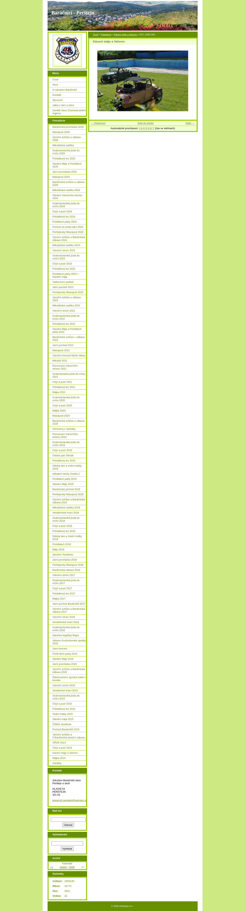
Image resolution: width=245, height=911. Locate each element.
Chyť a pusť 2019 (62, 450)
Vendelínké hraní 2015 (65, 690)
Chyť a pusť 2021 (62, 381)
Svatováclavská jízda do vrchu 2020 (66, 399)
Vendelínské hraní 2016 (66, 622)
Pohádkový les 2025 (64, 158)
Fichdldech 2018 (62, 544)
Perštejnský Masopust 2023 (68, 292)
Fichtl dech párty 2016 (65, 653)
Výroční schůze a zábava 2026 (67, 139)
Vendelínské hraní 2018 (66, 512)
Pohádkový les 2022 (64, 323)
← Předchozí (98, 123)
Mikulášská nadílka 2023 (66, 245)
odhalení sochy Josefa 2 (66, 473)
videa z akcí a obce (63, 105)
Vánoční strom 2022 (64, 310)
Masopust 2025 (61, 176)
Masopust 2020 (61, 415)
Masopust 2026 (61, 132)
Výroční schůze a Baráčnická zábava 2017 (69, 610)
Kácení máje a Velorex (125, 34)
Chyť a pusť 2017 (62, 588)
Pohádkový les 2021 (64, 387)
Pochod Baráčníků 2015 (66, 729)
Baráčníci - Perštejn (73, 13)
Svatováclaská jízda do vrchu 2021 (69, 375)
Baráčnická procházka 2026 (68, 126)
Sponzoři (58, 100)
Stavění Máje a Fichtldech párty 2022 (67, 330)
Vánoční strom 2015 (64, 685)
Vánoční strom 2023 (64, 250)
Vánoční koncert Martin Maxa (69, 355)
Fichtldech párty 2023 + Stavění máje (66, 275)
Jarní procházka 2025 (65, 171)
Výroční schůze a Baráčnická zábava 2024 (69, 239)
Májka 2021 (59, 392)
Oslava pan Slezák (63, 455)
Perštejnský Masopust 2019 (68, 494)
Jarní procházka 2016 (65, 664)
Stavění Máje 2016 (63, 658)
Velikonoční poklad (63, 281)
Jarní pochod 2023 (63, 287)
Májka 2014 (59, 758)
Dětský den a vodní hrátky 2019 (67, 467)
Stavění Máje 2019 (63, 484)
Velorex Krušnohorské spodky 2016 (69, 642)
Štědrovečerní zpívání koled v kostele (69, 679)
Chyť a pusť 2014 (62, 747)
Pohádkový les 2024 (64, 216)
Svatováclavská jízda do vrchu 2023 (66, 257)
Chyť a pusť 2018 (62, 525)
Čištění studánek (62, 724)
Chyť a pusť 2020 (62, 405)
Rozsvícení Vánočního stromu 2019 (65, 436)
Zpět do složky (145, 123)
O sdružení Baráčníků (65, 89)
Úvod (95, 34)
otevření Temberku (63, 554)
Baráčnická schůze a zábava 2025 (69, 183)
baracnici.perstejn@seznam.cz (70, 800)
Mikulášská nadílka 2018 (66, 507)
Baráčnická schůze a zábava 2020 (69, 422)
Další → (190, 123)
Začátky (57, 763)
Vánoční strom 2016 (64, 616)
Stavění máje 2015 (63, 719)
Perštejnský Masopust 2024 (68, 232)
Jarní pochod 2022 (63, 345)
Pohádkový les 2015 (64, 708)
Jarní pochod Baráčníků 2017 (69, 603)
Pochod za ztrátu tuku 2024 (68, 226)
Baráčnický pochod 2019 (66, 489)
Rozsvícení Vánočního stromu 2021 (65, 367)
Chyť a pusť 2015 (62, 703)
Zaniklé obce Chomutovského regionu (69, 112)
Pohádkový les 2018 (64, 531)
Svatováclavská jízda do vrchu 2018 (66, 519)
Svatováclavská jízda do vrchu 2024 (66, 205)
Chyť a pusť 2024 (62, 211)
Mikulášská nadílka (63, 145)
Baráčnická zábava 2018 (66, 569)
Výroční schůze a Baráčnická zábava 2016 (69, 671)
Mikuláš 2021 (60, 360)
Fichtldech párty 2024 (65, 221)
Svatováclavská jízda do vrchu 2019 (66, 444)
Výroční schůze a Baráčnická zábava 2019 (69, 501)
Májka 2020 (59, 410)
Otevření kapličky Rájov (66, 635)
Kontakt (57, 94)
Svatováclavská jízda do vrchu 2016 (66, 629)
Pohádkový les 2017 (64, 593)
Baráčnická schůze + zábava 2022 (69, 339)
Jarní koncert (60, 648)
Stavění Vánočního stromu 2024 (67, 197)
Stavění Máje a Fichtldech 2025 (67, 165)
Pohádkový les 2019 (64, 460)
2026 (71, 867)
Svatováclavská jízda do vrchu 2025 (66, 152)
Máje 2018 (58, 549)
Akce (55, 84)
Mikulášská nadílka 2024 (66, 190)
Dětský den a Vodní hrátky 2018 (67, 538)
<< (51, 867)
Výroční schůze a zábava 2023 (67, 299)
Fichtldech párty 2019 (65, 478)
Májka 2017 (59, 598)
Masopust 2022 (61, 350)
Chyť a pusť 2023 (62, 263)
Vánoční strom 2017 (64, 575)
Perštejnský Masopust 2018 (68, 564)
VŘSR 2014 (59, 742)
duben (63, 867)
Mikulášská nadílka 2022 (66, 305)
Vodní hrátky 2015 (63, 713)
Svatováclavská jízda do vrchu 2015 (66, 697)
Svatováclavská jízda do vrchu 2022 (66, 317)
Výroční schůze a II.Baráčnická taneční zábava (69, 736)
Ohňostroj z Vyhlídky (64, 428)
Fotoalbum (106, 34)
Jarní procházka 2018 (65, 559)
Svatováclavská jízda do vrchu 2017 (66, 582)
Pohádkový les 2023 (64, 268)
